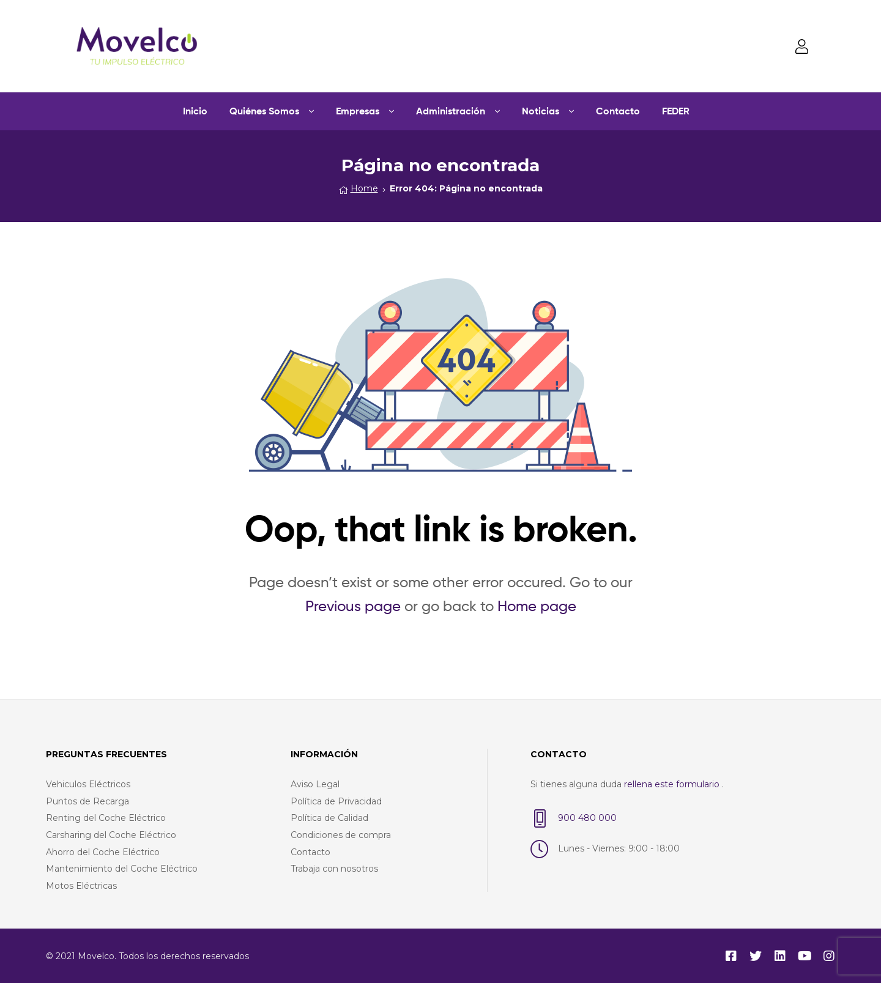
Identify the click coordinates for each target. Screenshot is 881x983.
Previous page (353, 605)
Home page (536, 605)
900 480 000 (587, 817)
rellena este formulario (673, 783)
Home (364, 187)
